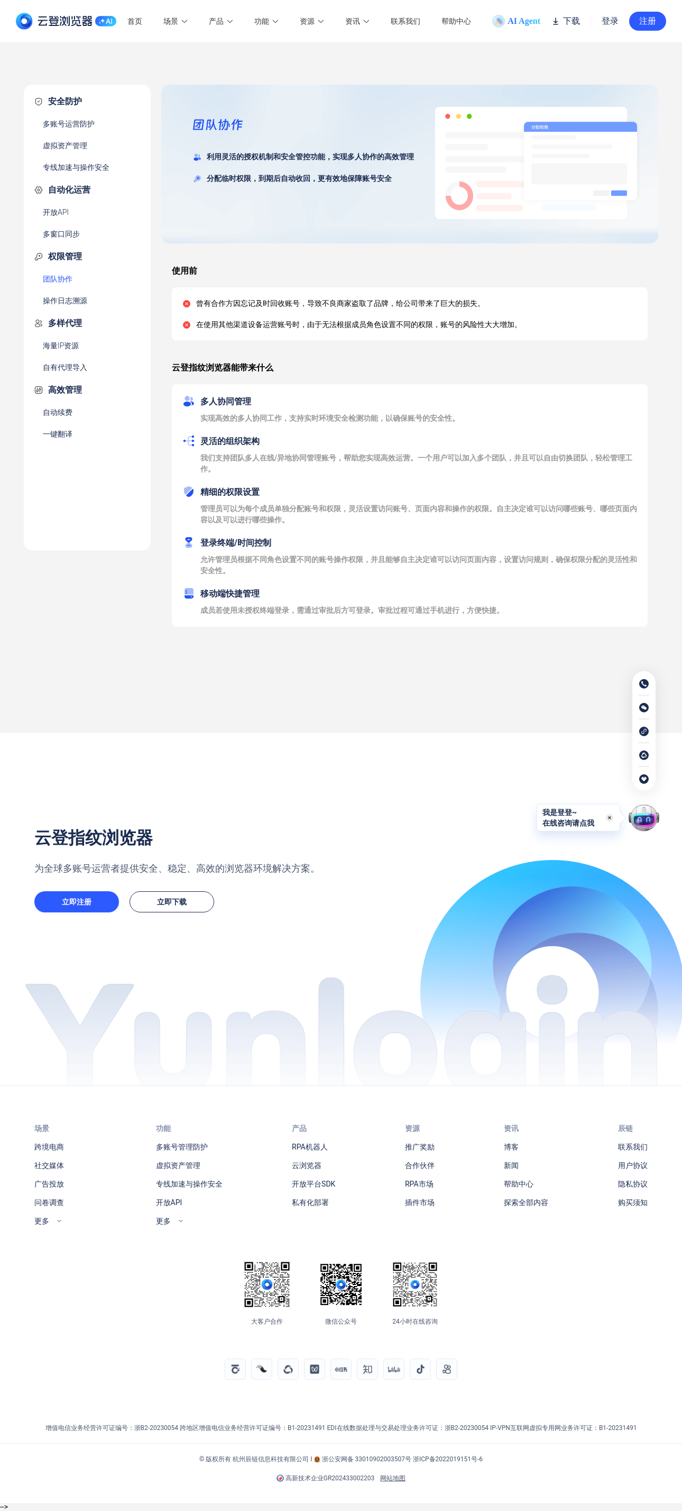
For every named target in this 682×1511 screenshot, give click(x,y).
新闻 (511, 1165)
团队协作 (57, 279)
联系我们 (405, 21)
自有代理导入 (65, 367)
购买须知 (633, 1202)
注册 (647, 21)
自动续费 (57, 412)
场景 (175, 21)
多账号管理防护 (182, 1147)
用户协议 (633, 1165)
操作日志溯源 (65, 300)
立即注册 (76, 902)
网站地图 (392, 1478)
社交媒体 (49, 1165)
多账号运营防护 (69, 124)
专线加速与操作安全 (76, 167)
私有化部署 (310, 1202)
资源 (312, 21)
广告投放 (49, 1184)
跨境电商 (49, 1147)
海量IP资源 (61, 345)
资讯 (357, 21)
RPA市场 (419, 1184)
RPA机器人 (310, 1147)
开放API (56, 212)
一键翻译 (57, 434)
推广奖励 (420, 1147)
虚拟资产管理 (65, 145)
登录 (610, 21)
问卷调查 (49, 1202)
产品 (221, 21)
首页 (134, 21)
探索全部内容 (526, 1202)
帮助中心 (456, 21)
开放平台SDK (313, 1184)
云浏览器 (306, 1165)
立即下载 (172, 902)
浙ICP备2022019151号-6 (448, 1459)
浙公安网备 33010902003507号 (366, 1459)
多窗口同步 (61, 234)
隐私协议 (633, 1184)
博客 (511, 1147)
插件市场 (420, 1202)
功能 (266, 21)
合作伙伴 (420, 1165)
